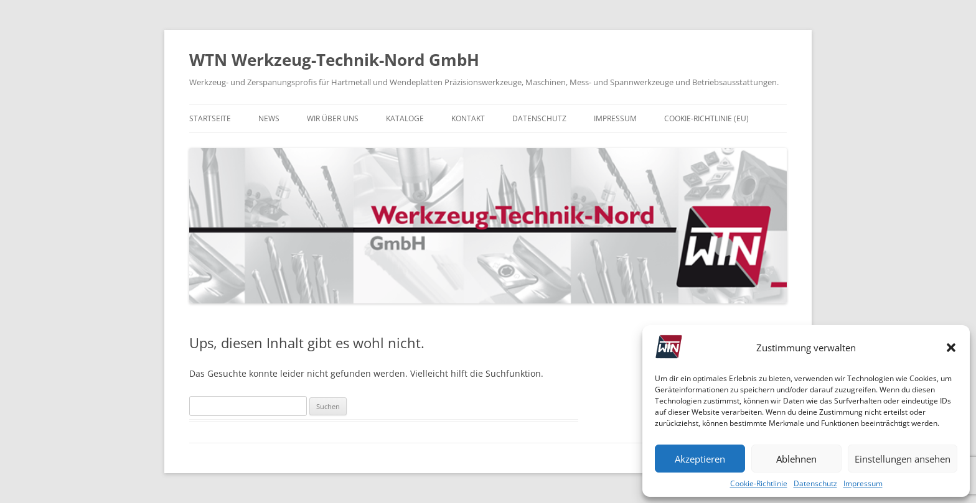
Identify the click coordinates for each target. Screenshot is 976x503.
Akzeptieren (700, 459)
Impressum (863, 483)
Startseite (210, 118)
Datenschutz (815, 483)
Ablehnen (796, 459)
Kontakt (468, 118)
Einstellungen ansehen (902, 459)
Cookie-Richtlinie (758, 483)
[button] (951, 347)
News (268, 118)
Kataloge (405, 118)
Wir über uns (333, 118)
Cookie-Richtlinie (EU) (706, 118)
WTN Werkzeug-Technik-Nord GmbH (334, 59)
